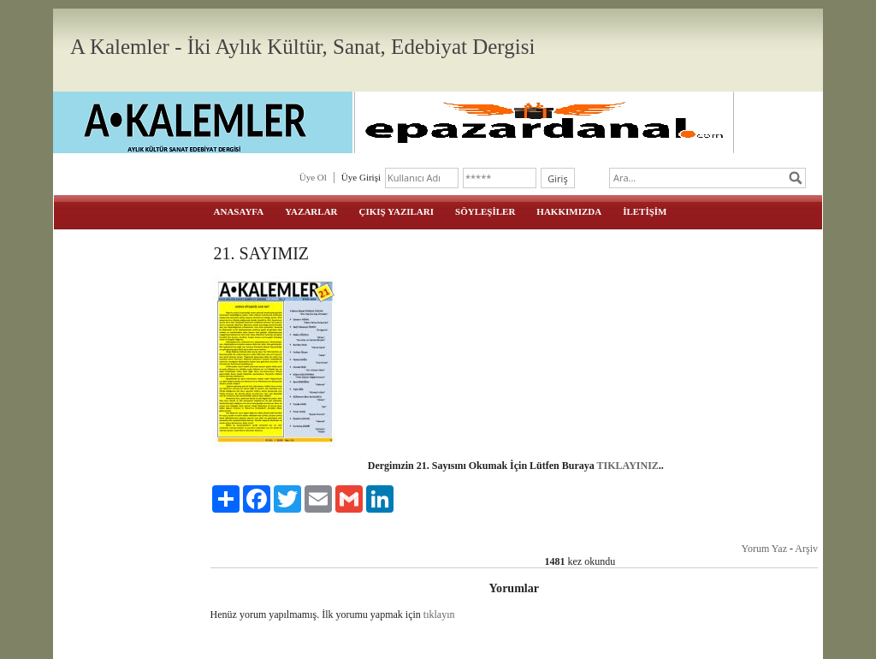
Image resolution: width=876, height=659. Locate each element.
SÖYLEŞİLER (485, 211)
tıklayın (439, 614)
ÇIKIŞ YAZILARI (397, 211)
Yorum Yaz (764, 549)
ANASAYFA (239, 211)
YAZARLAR (311, 211)
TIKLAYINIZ (628, 466)
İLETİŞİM (644, 211)
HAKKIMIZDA (568, 211)
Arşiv (806, 549)
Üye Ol (313, 177)
